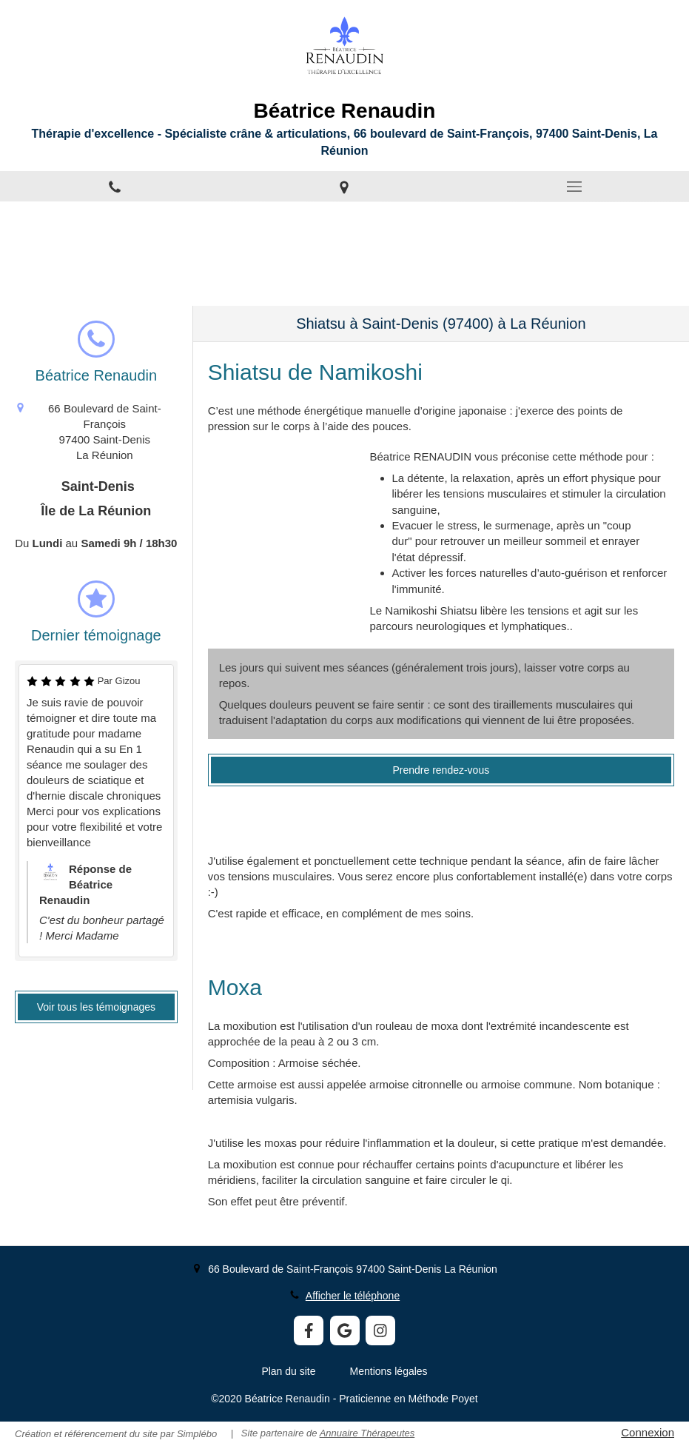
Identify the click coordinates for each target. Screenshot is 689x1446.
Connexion (647, 1432)
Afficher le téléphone (353, 1296)
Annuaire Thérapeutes (367, 1433)
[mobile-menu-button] (574, 186)
